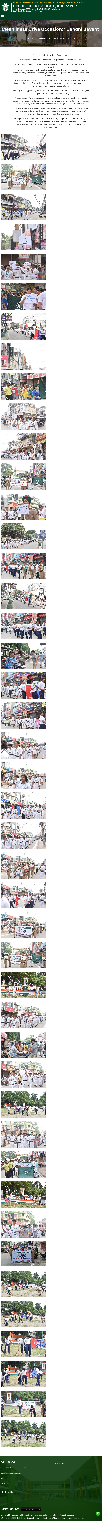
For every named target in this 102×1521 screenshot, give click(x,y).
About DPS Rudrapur (10, 1515)
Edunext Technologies (74, 1518)
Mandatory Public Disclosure (62, 1515)
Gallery (46, 1515)
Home (30, 38)
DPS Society (25, 1515)
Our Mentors (36, 1515)
